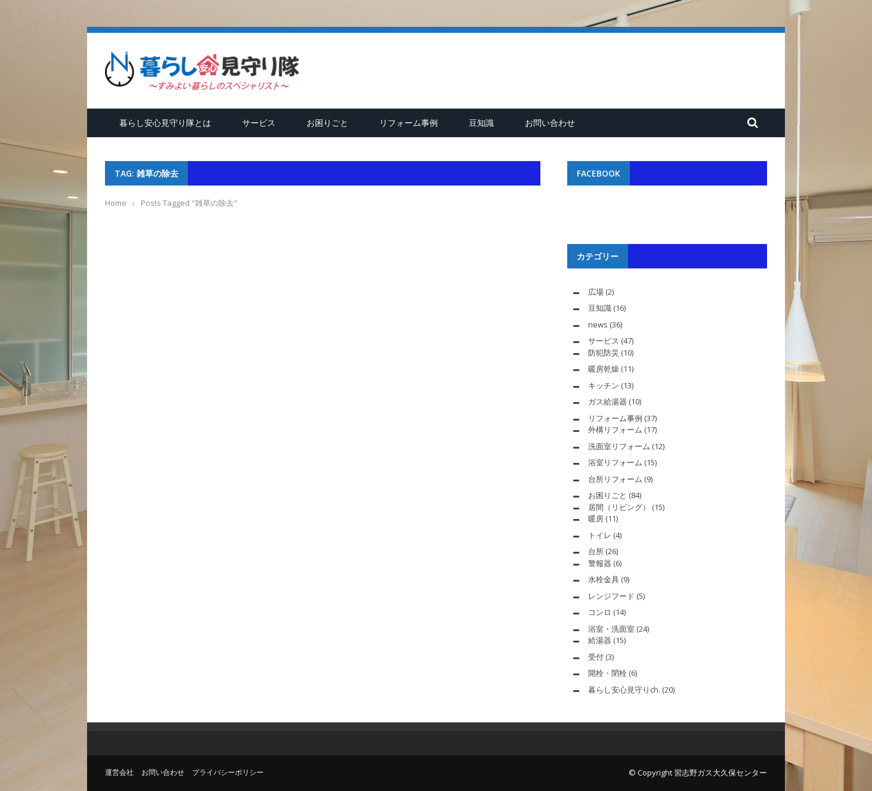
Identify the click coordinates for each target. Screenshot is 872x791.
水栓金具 (603, 579)
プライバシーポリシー (228, 772)
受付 (596, 656)
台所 (596, 551)
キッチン (603, 385)
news (598, 324)
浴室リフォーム (615, 462)
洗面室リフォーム (619, 446)
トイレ (599, 535)
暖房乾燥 (603, 368)
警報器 (599, 563)
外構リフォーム (615, 429)
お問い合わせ (550, 122)
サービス (259, 122)
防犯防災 (603, 352)
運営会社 (119, 772)
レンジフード (611, 596)
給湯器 (599, 640)
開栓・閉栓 (607, 673)
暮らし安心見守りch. (624, 689)
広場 (596, 291)
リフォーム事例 (408, 122)
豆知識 (481, 122)
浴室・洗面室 (611, 628)
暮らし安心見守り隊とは (165, 122)
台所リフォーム (615, 479)
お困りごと (327, 122)
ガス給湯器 (607, 401)
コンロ (599, 612)
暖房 (596, 518)
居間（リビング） (619, 507)
